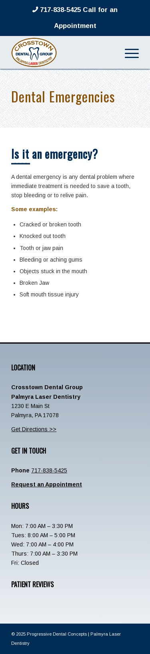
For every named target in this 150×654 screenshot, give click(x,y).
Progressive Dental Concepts (57, 634)
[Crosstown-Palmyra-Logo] (62, 52)
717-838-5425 (49, 470)
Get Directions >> (33, 429)
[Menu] (128, 52)
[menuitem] (128, 52)
